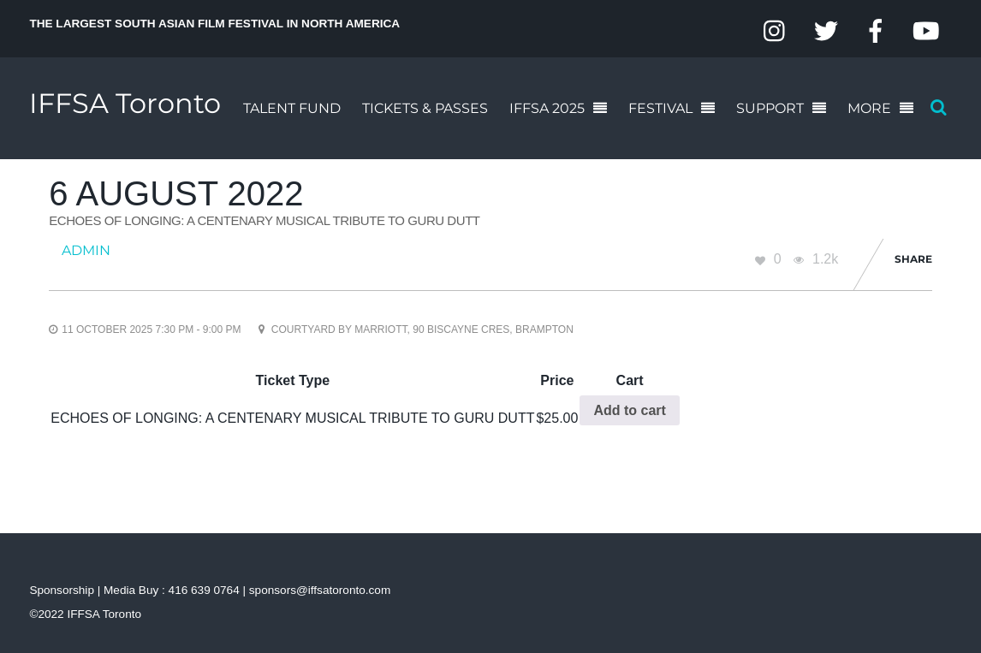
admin (86, 250)
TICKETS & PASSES (425, 108)
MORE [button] (869, 108)
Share (913, 258)
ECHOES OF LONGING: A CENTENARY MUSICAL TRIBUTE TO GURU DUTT (264, 220)
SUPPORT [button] (770, 108)
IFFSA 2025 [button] (547, 108)
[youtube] (926, 31)
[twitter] (826, 31)
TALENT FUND (292, 108)
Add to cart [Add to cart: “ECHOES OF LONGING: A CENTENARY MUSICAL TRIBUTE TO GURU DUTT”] (629, 410)
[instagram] (775, 31)
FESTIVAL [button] (660, 108)
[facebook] (875, 31)
